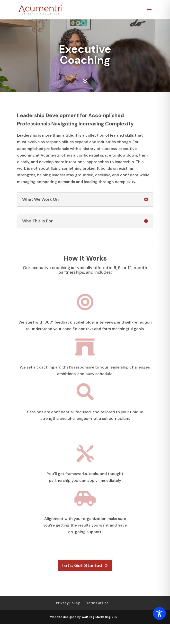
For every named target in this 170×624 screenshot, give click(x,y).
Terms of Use (97, 603)
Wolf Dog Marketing (96, 617)
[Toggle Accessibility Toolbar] (159, 613)
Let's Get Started (82, 565)
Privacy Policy (68, 603)
